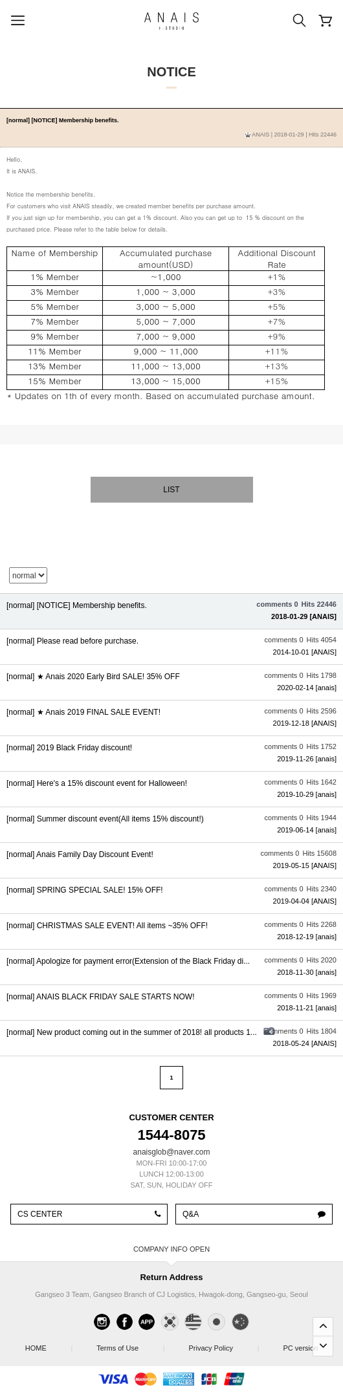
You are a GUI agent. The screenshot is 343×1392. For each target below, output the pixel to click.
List (171, 489)
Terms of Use (130, 1344)
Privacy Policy (223, 1344)
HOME (48, 1344)
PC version (300, 1348)
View (171, 611)
